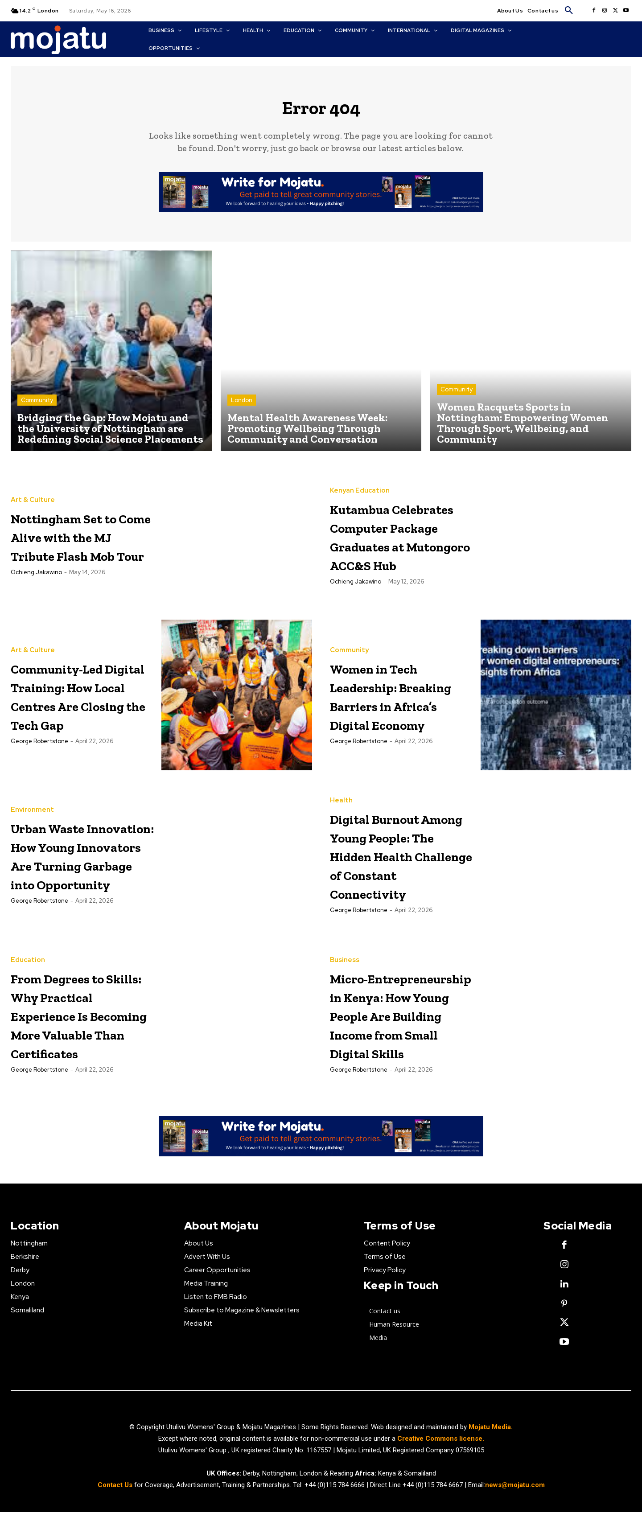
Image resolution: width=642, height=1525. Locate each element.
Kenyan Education (360, 470)
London (241, 407)
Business (344, 953)
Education (28, 953)
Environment (32, 791)
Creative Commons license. (440, 1451)
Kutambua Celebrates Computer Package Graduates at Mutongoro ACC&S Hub (383, 543)
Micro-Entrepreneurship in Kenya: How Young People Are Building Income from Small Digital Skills (405, 1025)
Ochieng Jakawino (36, 598)
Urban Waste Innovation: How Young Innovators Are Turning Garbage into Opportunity (81, 864)
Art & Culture (33, 488)
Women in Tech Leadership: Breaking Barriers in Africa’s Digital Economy (394, 704)
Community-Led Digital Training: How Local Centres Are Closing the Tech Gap (80, 704)
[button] (569, 10)
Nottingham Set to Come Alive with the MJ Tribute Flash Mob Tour (78, 543)
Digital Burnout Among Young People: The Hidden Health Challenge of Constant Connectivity (395, 864)
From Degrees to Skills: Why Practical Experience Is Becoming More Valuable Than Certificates (79, 1025)
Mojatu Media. (491, 1439)
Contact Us (116, 1497)
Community (37, 407)
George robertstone (39, 769)
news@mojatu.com (515, 1497)
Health (341, 791)
